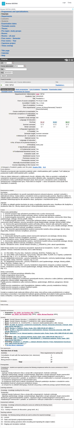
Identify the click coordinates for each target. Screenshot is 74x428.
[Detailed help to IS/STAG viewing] (72, 60)
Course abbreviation (7, 66)
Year (2, 72)
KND (37, 94)
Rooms (4, 33)
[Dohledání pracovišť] (13, 63)
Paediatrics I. (60, 85)
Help (3, 55)
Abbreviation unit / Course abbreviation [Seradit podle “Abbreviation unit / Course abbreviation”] (18, 82)
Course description (7, 89)
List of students (35, 89)
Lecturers (5, 19)
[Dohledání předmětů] (25, 66)
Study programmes (21, 89)
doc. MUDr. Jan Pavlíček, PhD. (24, 312)
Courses (4, 14)
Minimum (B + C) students (26, 136)
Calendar (5, 53)
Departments (6, 16)
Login (64, 2)
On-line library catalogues (14, 345)
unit (2, 63)
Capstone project (8, 43)
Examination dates (9, 24)
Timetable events (8, 26)
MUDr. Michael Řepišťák (45, 314)
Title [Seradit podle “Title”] (57, 82)
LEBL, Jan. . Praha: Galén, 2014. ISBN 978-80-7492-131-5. (37, 336)
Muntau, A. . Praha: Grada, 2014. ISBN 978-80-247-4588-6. (31, 328)
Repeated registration (28, 129)
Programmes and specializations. (15, 11)
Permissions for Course (22, 91)
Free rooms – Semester (10, 38)
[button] (3, 3)
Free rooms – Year (8, 41)
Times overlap (7, 46)
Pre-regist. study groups (11, 31)
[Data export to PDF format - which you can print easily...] (66, 60)
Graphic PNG (37, 167)
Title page (5, 51)
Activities (4, 301)
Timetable (44, 89)
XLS (44, 167)
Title (2, 69)
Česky (69, 2)
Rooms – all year (8, 36)
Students (4, 21)
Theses (4, 28)
